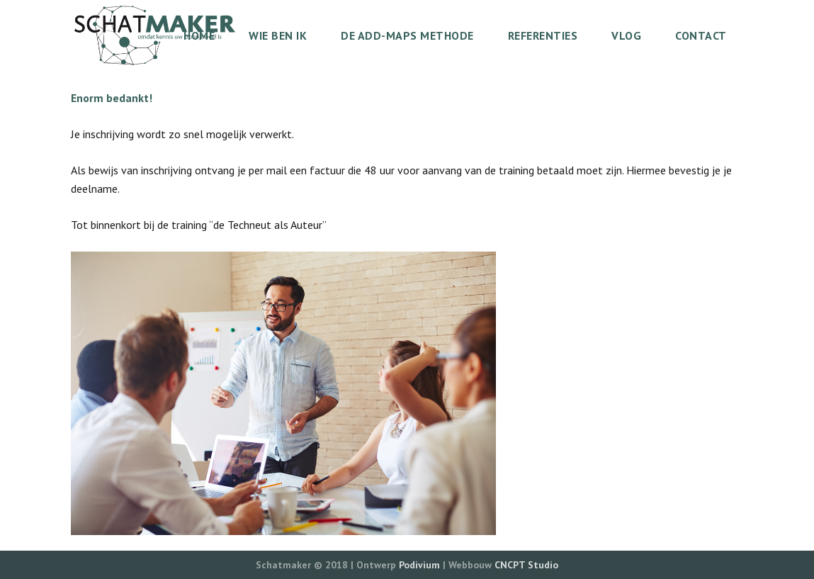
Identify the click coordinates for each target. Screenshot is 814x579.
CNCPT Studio (526, 564)
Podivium (419, 564)
